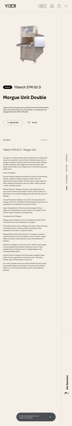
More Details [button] (28, 418)
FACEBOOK (67, 178)
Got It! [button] (50, 415)
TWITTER (67, 168)
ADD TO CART (13, 123)
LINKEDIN (67, 158)
